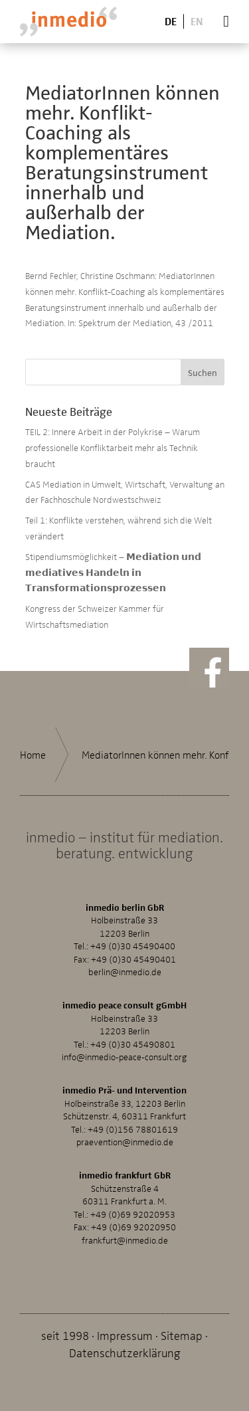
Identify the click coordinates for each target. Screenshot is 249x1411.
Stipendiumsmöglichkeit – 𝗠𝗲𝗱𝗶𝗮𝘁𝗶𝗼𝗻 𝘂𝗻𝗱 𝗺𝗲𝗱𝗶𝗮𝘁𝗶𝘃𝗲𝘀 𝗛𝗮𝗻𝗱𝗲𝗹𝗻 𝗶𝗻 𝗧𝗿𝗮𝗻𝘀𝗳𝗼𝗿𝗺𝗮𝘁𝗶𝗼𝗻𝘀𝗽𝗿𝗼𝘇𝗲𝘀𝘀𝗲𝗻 (113, 572)
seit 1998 (65, 1335)
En (197, 21)
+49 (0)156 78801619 (133, 1129)
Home (33, 754)
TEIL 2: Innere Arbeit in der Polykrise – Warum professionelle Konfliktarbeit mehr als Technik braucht (112, 447)
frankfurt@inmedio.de (125, 1240)
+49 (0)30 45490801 (132, 1044)
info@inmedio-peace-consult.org (124, 1056)
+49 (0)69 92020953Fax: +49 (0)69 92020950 (125, 1221)
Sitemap (182, 1335)
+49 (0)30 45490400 (132, 945)
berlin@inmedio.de (124, 971)
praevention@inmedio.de (124, 1141)
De (171, 21)
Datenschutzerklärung (125, 1352)
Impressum (125, 1335)
